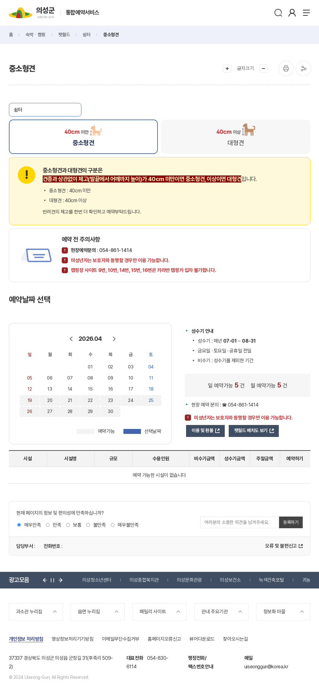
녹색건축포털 (271, 580)
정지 (52, 580)
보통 (77, 525)
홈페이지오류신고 (164, 639)
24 (130, 400)
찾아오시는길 (235, 639)
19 (29, 400)
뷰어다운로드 (202, 639)
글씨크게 (227, 68)
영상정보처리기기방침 (72, 639)
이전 (45, 580)
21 (70, 400)
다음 (60, 580)
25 (151, 400)
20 (49, 400)
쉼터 (86, 34)
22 (90, 400)
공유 (303, 68)
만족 (57, 525)
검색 (278, 13)
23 (110, 400)
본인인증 (292, 13)
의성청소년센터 (96, 580)
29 (90, 411)
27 (49, 411)
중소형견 (111, 34)
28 (70, 411)
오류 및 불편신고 (281, 546)
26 (29, 411)
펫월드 (64, 34)
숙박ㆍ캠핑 (35, 34)
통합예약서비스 (82, 13)
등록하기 (290, 522)
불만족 (99, 525)
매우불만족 (128, 525)
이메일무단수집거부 (120, 639)
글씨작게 (263, 68)
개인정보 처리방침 (26, 639)
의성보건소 (230, 580)
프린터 (286, 68)
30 (110, 411)
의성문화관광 (189, 580)
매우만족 (32, 525)
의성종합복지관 (144, 580)
